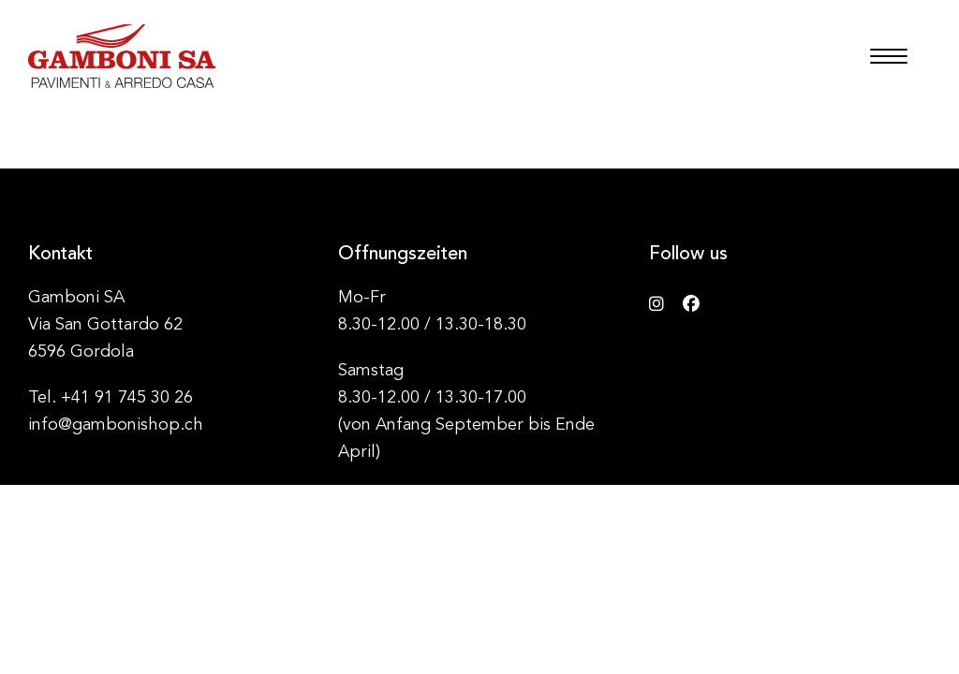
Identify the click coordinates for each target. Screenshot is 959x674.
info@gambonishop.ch (115, 425)
